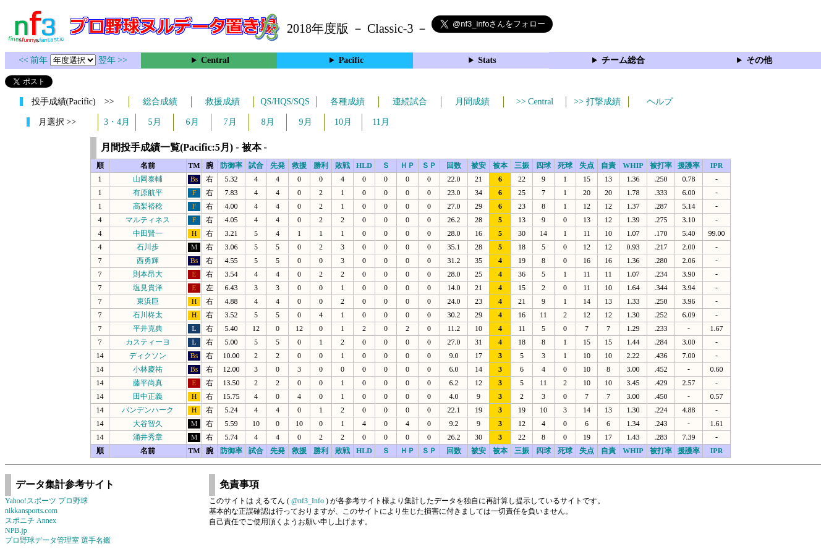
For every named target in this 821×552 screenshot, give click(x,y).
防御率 (231, 165)
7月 (230, 122)
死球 (565, 165)
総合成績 (160, 101)
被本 (500, 165)
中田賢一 (148, 233)
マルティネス (147, 219)
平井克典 (148, 328)
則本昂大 (148, 274)
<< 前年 (34, 60)
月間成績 (472, 101)
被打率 (661, 165)
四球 (543, 165)
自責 (608, 165)
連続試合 (410, 101)
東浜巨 (148, 301)
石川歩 (148, 247)
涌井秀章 (148, 437)
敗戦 (342, 165)
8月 (268, 122)
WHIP (633, 165)
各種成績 (347, 101)
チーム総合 (623, 60)
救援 (299, 165)
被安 (478, 165)
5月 (154, 122)
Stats (487, 60)
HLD (364, 165)
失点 (586, 165)
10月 (343, 122)
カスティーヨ (147, 342)
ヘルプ (660, 101)
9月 (305, 122)
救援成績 (222, 101)
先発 (277, 165)
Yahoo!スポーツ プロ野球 (46, 500)
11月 (380, 122)
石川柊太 (148, 315)
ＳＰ (429, 165)
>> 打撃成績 (597, 101)
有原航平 (148, 192)
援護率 (689, 165)
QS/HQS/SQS (284, 101)
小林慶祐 (148, 369)
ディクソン (147, 355)
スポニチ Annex (30, 520)
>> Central (535, 101)
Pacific (351, 60)
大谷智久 (148, 423)
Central (215, 60)
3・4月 (117, 122)
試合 (256, 165)
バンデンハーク (148, 410)
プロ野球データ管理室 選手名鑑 (58, 540)
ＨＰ (407, 165)
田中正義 (148, 396)
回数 (453, 165)
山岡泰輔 (148, 179)
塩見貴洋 (148, 287)
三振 (521, 165)
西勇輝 (148, 260)
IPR (716, 165)
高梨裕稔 (148, 206)
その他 (759, 60)
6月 (192, 122)
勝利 (320, 165)
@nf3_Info (307, 500)
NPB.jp (16, 530)
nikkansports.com (31, 510)
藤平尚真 (148, 382)
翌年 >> (112, 60)
